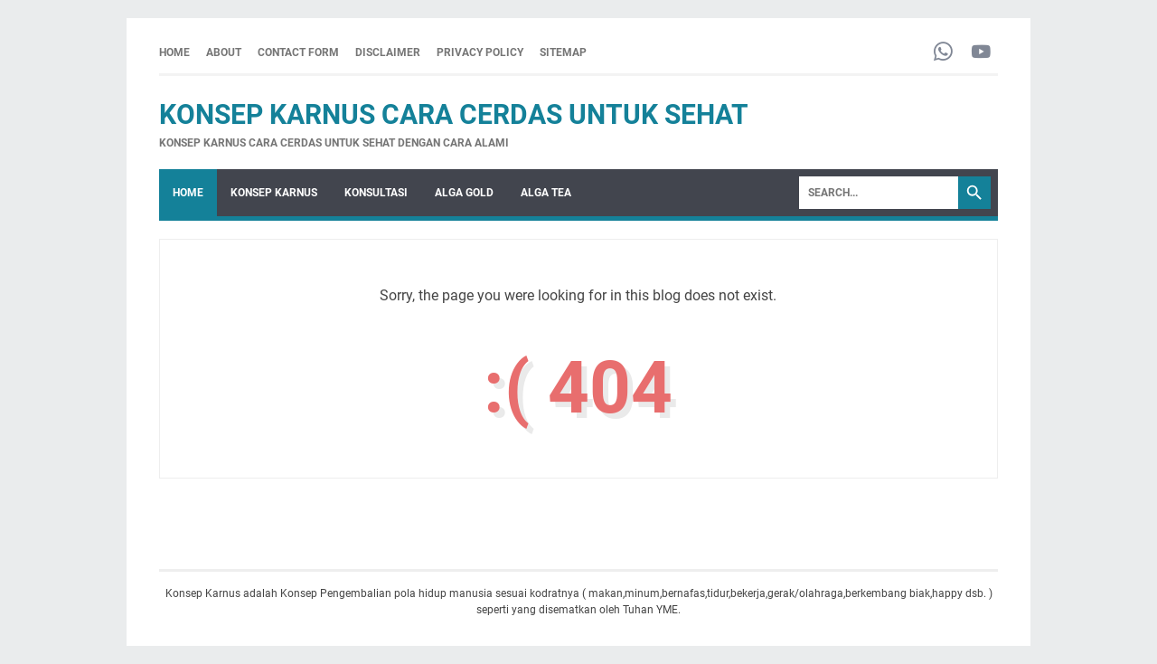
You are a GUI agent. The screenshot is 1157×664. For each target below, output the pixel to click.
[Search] (878, 192)
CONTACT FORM (298, 52)
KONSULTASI (376, 192)
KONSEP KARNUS (273, 192)
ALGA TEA (546, 192)
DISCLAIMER (387, 52)
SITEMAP (563, 52)
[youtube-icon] (981, 53)
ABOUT (223, 52)
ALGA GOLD (464, 192)
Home (174, 52)
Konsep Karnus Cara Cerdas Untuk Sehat (453, 114)
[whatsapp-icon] (943, 53)
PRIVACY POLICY (480, 52)
